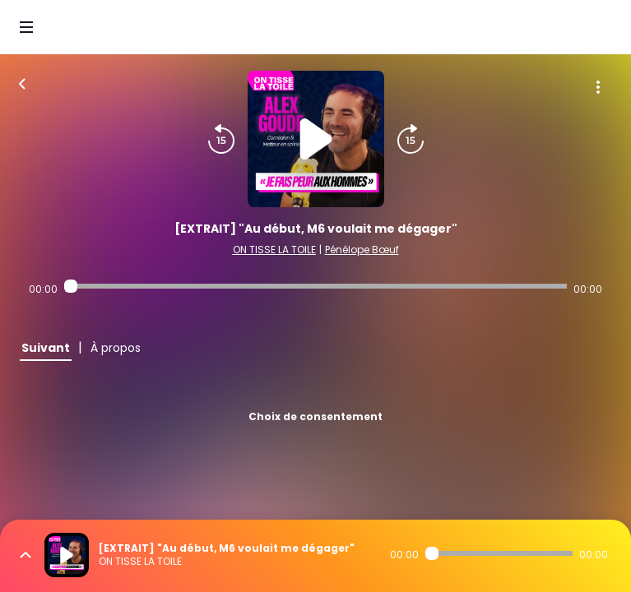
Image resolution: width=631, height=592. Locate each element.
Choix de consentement (315, 416)
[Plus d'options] (598, 87)
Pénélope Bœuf (362, 250)
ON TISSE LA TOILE (274, 250)
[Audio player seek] (315, 286)
